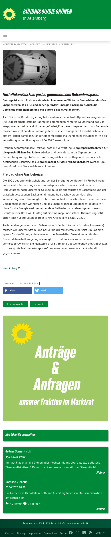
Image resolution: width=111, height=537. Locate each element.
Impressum (35, 533)
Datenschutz (50, 533)
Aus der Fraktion (29, 283)
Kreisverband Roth (15, 44)
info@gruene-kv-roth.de (71, 523)
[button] (17, 290)
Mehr (99, 472)
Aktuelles (67, 44)
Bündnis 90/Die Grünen (47, 11)
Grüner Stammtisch (18, 451)
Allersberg (50, 44)
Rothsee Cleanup (16, 482)
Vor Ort (35, 44)
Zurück (39, 304)
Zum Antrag (10, 268)
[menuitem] (9, 532)
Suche (63, 533)
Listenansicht (15, 304)
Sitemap (21, 533)
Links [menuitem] (99, 532)
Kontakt (9, 533)
